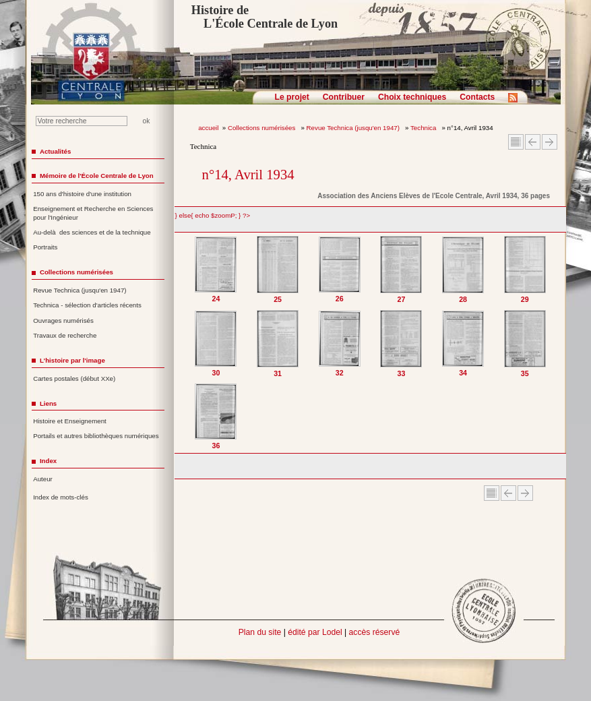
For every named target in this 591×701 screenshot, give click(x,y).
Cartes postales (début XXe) (74, 378)
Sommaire (516, 142)
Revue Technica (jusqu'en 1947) (354, 127)
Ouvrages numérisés (63, 320)
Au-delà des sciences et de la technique (92, 232)
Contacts (477, 97)
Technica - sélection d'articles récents (87, 305)
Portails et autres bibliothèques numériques (95, 435)
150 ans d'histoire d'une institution (82, 193)
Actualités (55, 151)
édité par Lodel (315, 632)
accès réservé (374, 632)
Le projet (292, 97)
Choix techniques (412, 97)
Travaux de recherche (64, 335)
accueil (208, 127)
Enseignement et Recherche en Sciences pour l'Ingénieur (93, 213)
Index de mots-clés (60, 497)
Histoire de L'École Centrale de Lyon (264, 16)
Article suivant (549, 142)
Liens (48, 403)
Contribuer (344, 97)
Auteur (43, 479)
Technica (424, 127)
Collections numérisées (262, 127)
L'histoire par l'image (72, 360)
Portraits (45, 247)
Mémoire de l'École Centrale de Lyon (97, 175)
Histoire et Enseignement (69, 421)
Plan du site (260, 632)
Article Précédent (532, 142)
